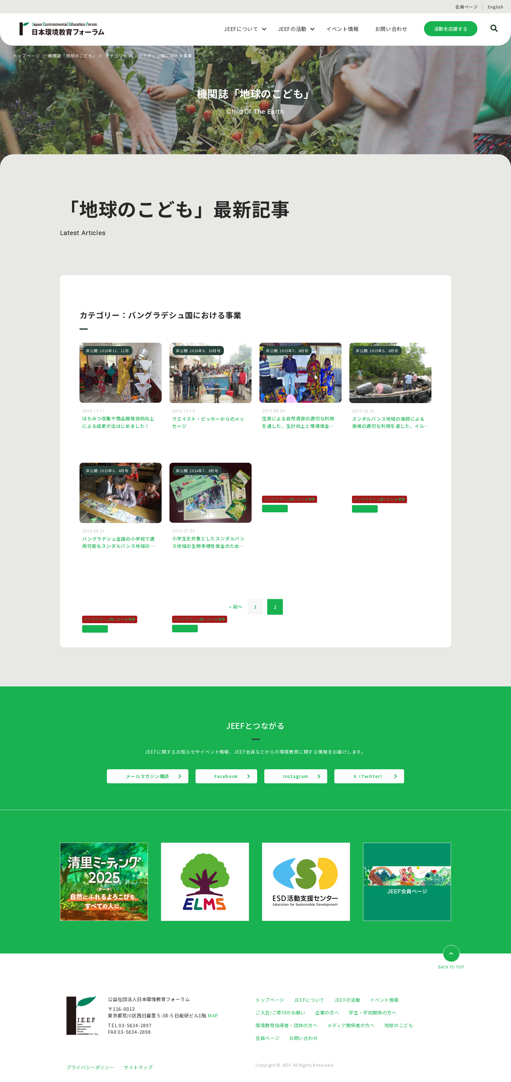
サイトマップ (138, 1067)
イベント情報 (384, 1000)
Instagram (296, 776)
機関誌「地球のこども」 (72, 56)
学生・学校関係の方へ (372, 1012)
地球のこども (399, 1025)
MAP (213, 1015)
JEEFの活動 (347, 1000)
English (496, 7)
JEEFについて (309, 1000)
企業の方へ (327, 1012)
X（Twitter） (371, 776)
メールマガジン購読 (146, 776)
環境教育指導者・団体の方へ (286, 1025)
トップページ (26, 56)
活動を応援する (450, 28)
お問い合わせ (303, 1038)
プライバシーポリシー (90, 1067)
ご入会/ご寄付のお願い (280, 1012)
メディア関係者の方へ (350, 1025)
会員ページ (466, 7)
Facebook (225, 776)
